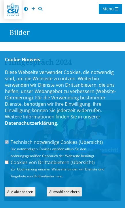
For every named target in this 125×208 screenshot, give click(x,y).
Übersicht (90, 142)
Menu (110, 9)
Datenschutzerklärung (31, 123)
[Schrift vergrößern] (33, 9)
